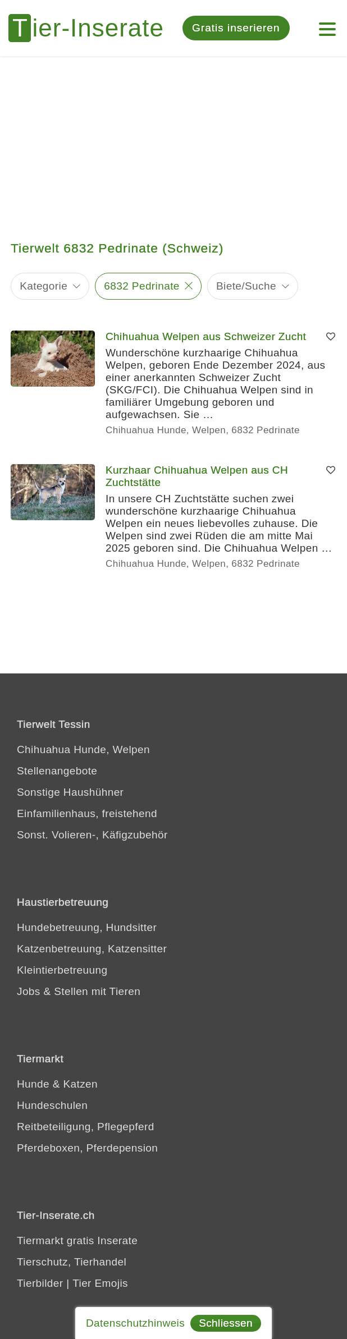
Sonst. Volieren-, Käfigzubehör (92, 835)
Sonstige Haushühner (70, 792)
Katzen (80, 1084)
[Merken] (330, 337)
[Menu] (327, 23)
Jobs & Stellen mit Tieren (78, 991)
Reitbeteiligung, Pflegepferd (85, 1126)
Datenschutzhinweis (135, 1323)
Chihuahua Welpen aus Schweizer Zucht (206, 336)
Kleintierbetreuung (62, 970)
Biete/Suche (246, 286)
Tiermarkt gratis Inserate (77, 1240)
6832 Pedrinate (141, 286)
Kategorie (43, 286)
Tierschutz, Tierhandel (71, 1262)
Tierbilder (40, 1283)
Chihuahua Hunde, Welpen (83, 749)
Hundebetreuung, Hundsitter (87, 927)
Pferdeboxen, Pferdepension (87, 1148)
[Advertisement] (173, 140)
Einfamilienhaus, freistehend (87, 813)
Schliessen (226, 1323)
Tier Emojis (100, 1283)
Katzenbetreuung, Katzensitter (92, 949)
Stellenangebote (57, 771)
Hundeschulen (52, 1105)
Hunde (33, 1084)
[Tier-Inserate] (92, 28)
